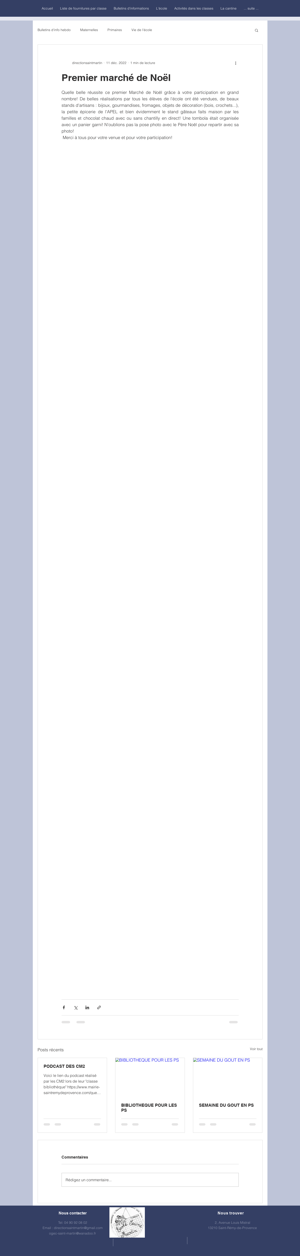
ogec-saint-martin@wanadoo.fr (72, 1233)
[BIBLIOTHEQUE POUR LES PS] (150, 1077)
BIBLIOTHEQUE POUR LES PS (149, 1108)
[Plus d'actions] (236, 63)
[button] (256, 30)
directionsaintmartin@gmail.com (78, 1228)
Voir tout (256, 1049)
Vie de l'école (141, 30)
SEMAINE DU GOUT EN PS (226, 1105)
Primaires (115, 30)
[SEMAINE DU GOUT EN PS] (227, 1077)
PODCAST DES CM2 (64, 1066)
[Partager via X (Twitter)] (75, 1007)
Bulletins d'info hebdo (54, 30)
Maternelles (89, 30)
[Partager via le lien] (99, 1007)
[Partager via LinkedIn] (87, 1007)
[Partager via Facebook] (64, 1007)
